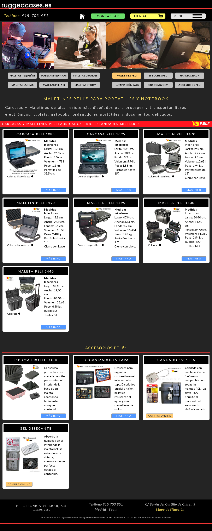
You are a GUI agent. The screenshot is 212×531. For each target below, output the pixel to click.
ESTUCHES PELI (158, 75)
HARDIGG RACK (189, 75)
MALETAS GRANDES (85, 75)
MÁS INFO (53, 190)
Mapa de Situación (170, 509)
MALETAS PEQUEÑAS (22, 75)
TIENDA (140, 16)
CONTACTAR (108, 16)
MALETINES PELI (127, 75)
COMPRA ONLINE (159, 415)
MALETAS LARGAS (22, 84)
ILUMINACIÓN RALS (127, 84)
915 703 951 (34, 15)
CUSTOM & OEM (158, 84)
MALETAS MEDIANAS (54, 75)
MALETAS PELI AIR (54, 84)
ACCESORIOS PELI (189, 84)
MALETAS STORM (85, 84)
